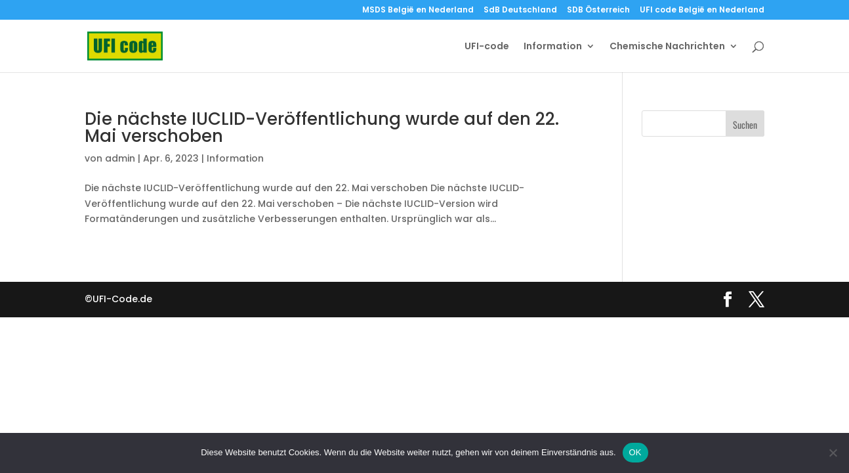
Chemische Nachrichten (667, 47)
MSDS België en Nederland (418, 10)
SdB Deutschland (520, 10)
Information (553, 47)
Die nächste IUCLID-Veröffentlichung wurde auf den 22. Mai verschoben (322, 127)
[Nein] (832, 452)
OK (635, 452)
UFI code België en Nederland (702, 10)
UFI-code (487, 47)
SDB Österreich (598, 10)
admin (120, 158)
